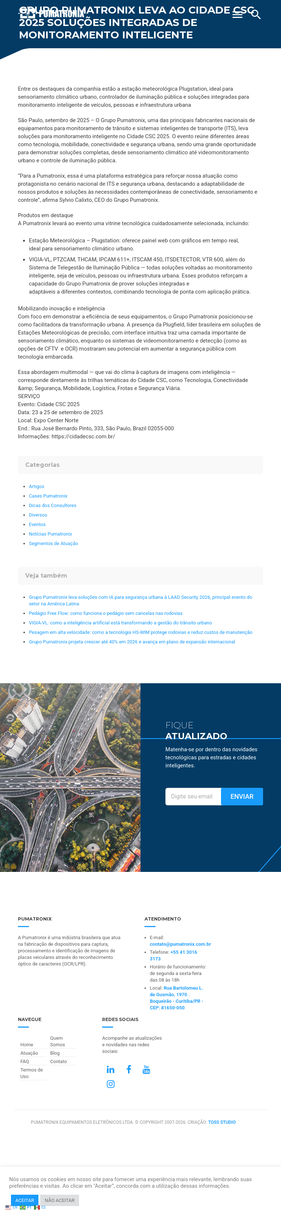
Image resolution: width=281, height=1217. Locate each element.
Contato (58, 1061)
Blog (55, 1053)
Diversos (38, 515)
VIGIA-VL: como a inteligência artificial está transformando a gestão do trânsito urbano (120, 622)
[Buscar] (256, 14)
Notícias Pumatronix (50, 534)
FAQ (24, 1061)
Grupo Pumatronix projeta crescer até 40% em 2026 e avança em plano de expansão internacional (132, 642)
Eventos (37, 524)
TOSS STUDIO (222, 1122)
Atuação (29, 1053)
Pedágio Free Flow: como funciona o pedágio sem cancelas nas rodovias (106, 613)
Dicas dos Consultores (52, 505)
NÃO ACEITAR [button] (59, 1200)
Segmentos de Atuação (53, 543)
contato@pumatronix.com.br (180, 944)
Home (26, 1044)
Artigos (36, 486)
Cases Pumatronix (48, 496)
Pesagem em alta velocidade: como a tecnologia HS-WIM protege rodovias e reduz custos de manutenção (140, 632)
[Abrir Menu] (237, 11)
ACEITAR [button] (24, 1200)
